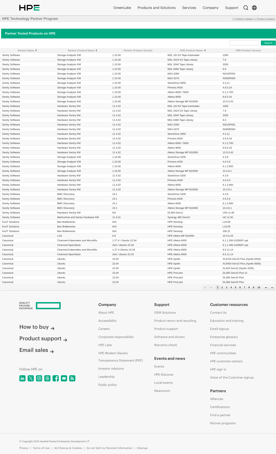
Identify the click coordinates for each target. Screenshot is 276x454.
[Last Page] (272, 287)
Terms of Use (41, 448)
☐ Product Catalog (264, 18)
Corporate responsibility (116, 337)
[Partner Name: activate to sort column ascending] (27, 50)
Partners (218, 390)
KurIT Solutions (10, 221)
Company (211, 7)
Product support (43, 338)
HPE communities (223, 353)
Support (231, 7)
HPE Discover (164, 374)
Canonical (7, 235)
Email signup (219, 329)
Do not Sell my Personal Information (109, 448)
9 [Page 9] (253, 287)
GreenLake (122, 7)
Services (189, 7)
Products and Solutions (157, 7)
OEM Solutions (165, 312)
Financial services (223, 345)
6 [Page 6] (240, 287)
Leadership (106, 377)
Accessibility (107, 321)
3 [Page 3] (226, 287)
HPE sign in (218, 369)
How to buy (37, 326)
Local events (163, 383)
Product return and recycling (175, 321)
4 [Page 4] (231, 287)
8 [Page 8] (249, 287)
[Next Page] (266, 287)
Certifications (220, 407)
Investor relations (111, 368)
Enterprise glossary (224, 337)
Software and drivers (169, 337)
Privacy (23, 448)
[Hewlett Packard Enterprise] (51, 306)
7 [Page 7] (244, 287)
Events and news (169, 358)
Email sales (36, 349)
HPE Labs (105, 345)
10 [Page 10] (258, 287)
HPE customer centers (226, 361)
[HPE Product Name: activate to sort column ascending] (193, 50)
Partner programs (223, 423)
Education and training (227, 321)
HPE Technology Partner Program (30, 19)
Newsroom (162, 391)
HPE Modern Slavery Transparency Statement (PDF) (120, 356)
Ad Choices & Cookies (68, 448)
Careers (104, 329)
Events (159, 366)
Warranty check (165, 345)
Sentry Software (11, 55)
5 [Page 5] (235, 287)
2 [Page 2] (222, 287)
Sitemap (142, 448)
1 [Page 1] (217, 287)
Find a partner (220, 415)
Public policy (107, 385)
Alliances (216, 399)
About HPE (106, 312)
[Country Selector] (254, 7)
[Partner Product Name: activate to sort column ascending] (82, 50)
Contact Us (218, 312)
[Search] (246, 7)
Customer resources (229, 304)
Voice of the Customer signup (232, 377)
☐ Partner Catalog (243, 18)
